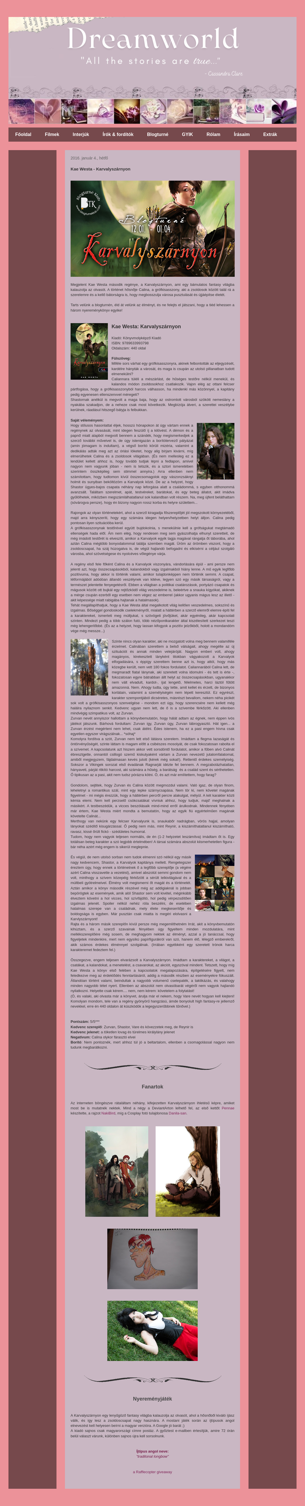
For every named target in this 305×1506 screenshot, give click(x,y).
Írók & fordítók (118, 134)
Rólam (213, 134)
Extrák (270, 134)
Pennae (228, 1108)
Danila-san (177, 1113)
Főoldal (23, 134)
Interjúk (81, 134)
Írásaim (242, 134)
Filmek (52, 134)
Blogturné (158, 134)
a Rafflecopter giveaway (152, 1472)
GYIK (187, 134)
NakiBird (108, 1113)
